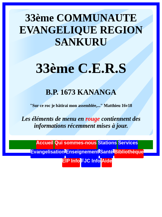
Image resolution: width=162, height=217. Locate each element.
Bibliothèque (129, 151)
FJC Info (90, 160)
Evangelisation (47, 151)
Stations (107, 142)
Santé (106, 151)
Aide (107, 160)
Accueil (44, 142)
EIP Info (71, 160)
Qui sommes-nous (76, 142)
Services (128, 142)
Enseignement (82, 151)
